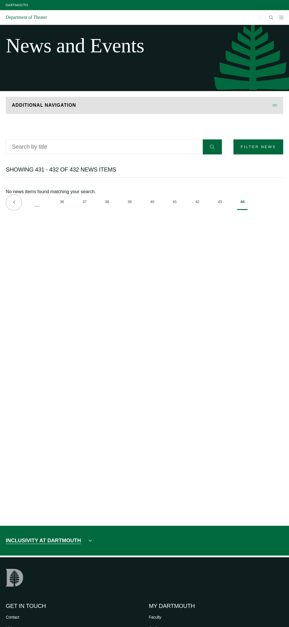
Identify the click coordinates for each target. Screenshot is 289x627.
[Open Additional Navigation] (144, 105)
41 (176, 203)
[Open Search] (271, 17)
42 (199, 203)
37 (86, 203)
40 (153, 203)
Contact (12, 617)
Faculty (155, 617)
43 (221, 203)
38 (108, 203)
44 (244, 205)
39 (131, 203)
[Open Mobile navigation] (281, 17)
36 (63, 203)
